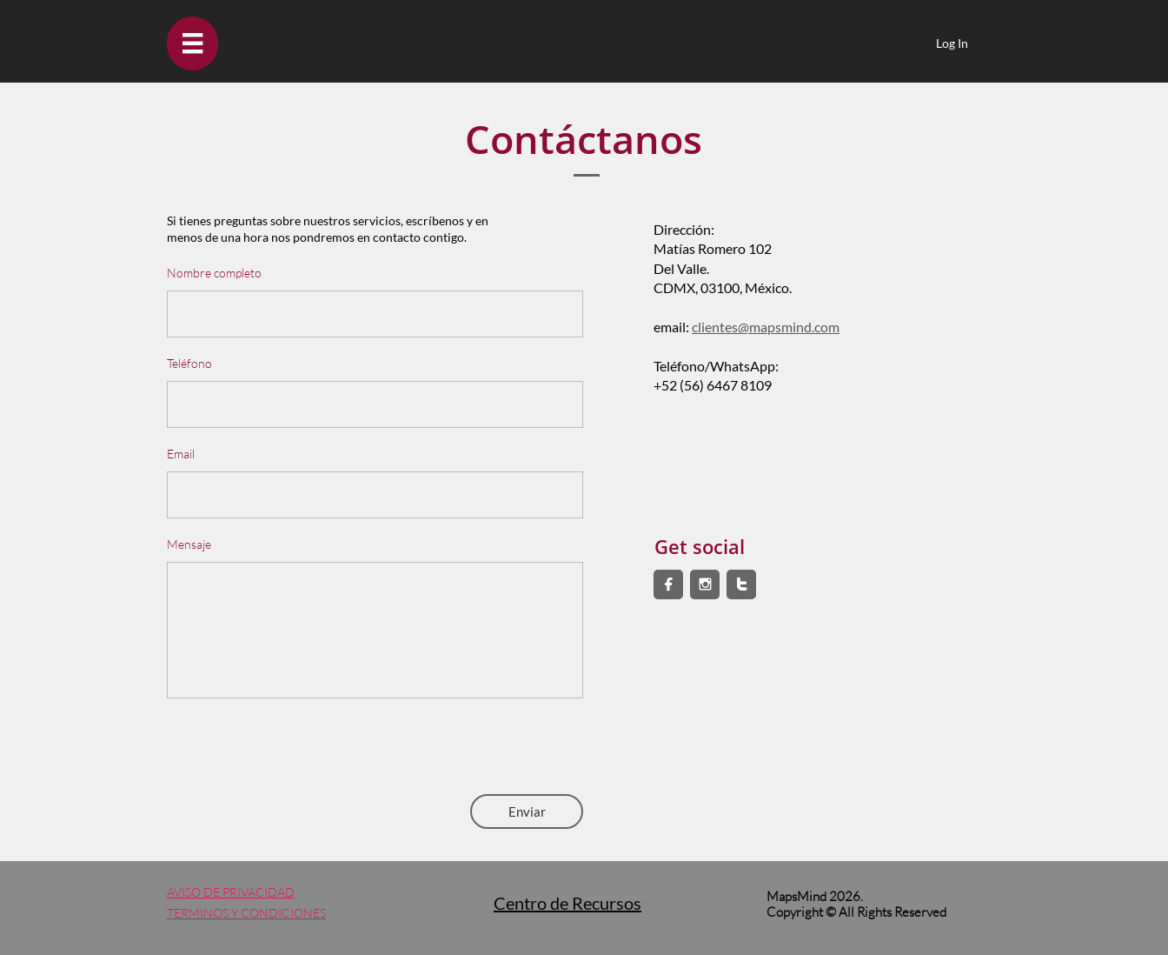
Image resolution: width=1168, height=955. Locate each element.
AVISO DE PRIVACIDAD (231, 892)
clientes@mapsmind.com (766, 326)
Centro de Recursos (567, 902)
